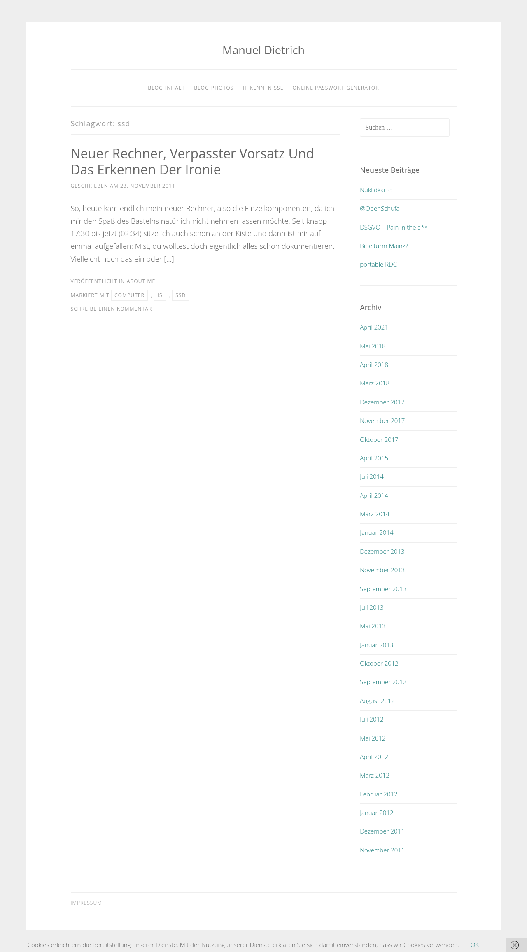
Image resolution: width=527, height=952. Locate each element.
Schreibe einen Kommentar (111, 308)
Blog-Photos (213, 87)
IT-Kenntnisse (263, 87)
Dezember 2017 (382, 402)
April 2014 (374, 495)
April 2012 (374, 756)
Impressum (86, 902)
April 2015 (374, 458)
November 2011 (382, 850)
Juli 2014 (371, 476)
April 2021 (374, 327)
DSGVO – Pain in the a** (394, 227)
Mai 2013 (372, 626)
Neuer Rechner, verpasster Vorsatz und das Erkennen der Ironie (192, 161)
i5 (159, 295)
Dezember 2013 (382, 551)
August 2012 (377, 701)
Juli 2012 (371, 719)
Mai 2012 (372, 738)
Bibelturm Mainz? (384, 245)
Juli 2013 (371, 607)
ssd (180, 295)
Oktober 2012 (379, 663)
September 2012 (383, 682)
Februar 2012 (378, 794)
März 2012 (374, 775)
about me (141, 281)
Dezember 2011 (382, 831)
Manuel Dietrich (263, 50)
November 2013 (382, 570)
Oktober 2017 (379, 439)
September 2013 (383, 589)
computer (129, 295)
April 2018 (374, 364)
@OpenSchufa (379, 208)
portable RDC (378, 264)
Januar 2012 (376, 812)
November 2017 (382, 420)
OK (475, 944)
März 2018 (374, 383)
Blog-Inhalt (166, 87)
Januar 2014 (376, 532)
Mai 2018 (372, 346)
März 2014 (374, 514)
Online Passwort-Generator (336, 87)
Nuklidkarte (376, 190)
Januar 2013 (376, 645)
